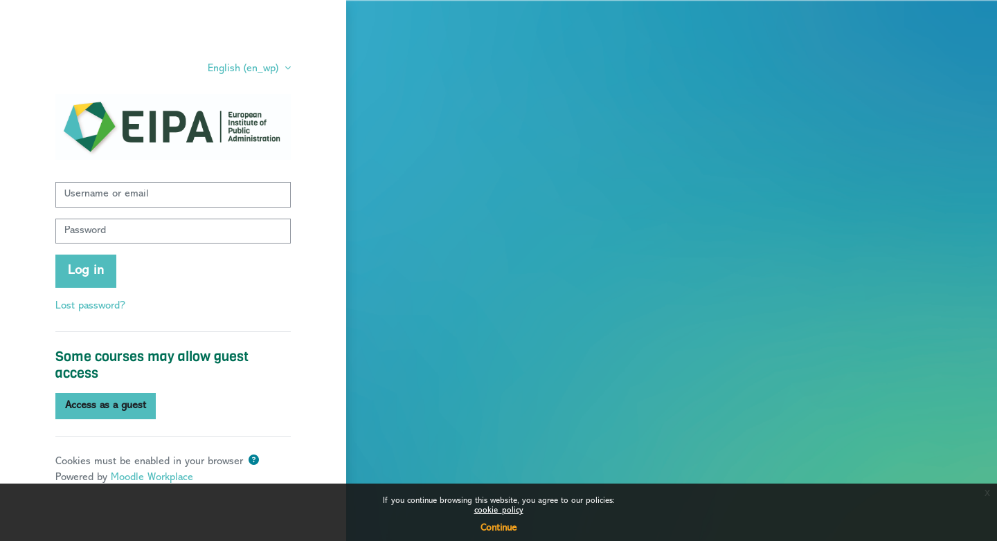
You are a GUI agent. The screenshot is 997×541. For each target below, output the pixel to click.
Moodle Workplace (152, 477)
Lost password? (90, 306)
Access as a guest (105, 405)
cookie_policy (498, 511)
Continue (498, 528)
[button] (253, 461)
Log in (86, 271)
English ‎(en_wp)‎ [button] (245, 68)
